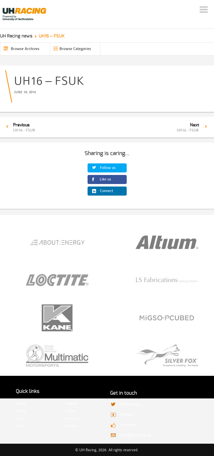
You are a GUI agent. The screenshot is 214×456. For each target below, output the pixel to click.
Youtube (126, 415)
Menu (204, 9)
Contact (69, 426)
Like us (105, 179)
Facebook (127, 425)
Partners (69, 418)
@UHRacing (129, 404)
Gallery (69, 411)
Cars (19, 418)
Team (20, 426)
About (20, 411)
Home (20, 403)
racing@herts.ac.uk (135, 435)
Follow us (108, 168)
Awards (69, 403)
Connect (106, 191)
